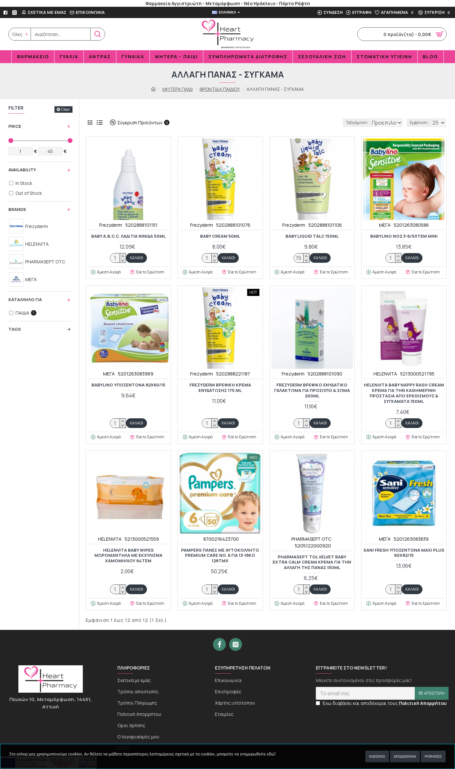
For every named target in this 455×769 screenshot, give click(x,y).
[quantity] (118, 257)
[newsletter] (382, 700)
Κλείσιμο (377, 756)
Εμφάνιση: (420, 122)
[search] (60, 34)
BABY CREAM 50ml (220, 236)
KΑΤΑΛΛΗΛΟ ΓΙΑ (25, 299)
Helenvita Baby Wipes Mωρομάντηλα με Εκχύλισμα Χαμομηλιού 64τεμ (128, 555)
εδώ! (271, 754)
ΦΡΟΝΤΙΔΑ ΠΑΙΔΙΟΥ (219, 89)
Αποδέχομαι (405, 756)
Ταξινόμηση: (335, 122)
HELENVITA (385, 374)
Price (14, 126)
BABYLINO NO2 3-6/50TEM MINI (404, 236)
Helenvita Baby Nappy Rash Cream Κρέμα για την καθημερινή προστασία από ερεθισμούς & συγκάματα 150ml (404, 393)
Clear (65, 109)
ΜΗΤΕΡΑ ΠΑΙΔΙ (177, 89)
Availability (22, 170)
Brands (17, 209)
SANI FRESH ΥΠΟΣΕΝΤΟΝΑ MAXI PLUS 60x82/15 (403, 552)
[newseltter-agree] (318, 710)
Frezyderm (110, 225)
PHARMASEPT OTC (311, 539)
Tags (14, 329)
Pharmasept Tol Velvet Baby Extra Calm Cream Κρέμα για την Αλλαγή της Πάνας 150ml (312, 562)
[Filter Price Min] (20, 151)
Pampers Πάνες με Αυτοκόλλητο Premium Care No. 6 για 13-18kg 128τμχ (220, 555)
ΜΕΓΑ (385, 225)
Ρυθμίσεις (433, 756)
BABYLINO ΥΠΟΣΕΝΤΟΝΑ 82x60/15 (128, 385)
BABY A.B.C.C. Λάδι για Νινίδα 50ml (128, 236)
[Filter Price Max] (50, 151)
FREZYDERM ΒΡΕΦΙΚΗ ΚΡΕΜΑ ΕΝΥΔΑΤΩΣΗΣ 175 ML (220, 387)
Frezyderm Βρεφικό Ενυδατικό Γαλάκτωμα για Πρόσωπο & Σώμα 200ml (312, 390)
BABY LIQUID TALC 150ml (312, 236)
